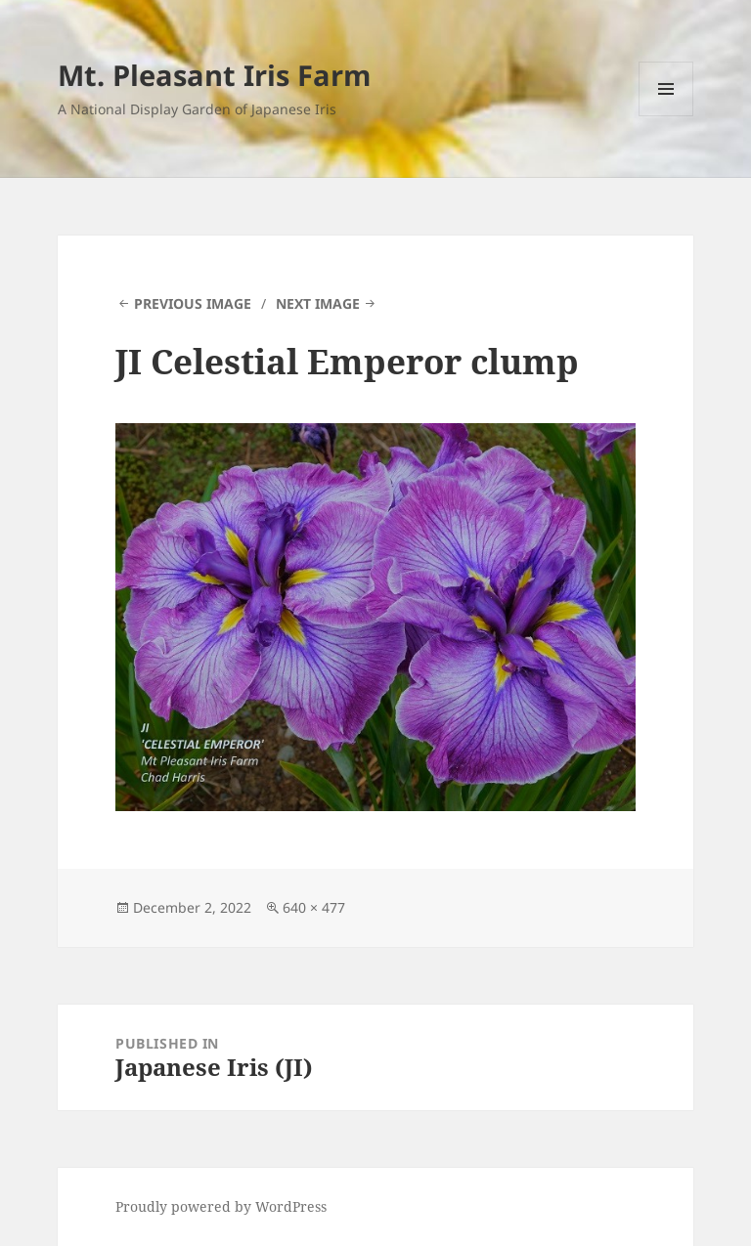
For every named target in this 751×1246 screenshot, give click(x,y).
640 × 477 (314, 907)
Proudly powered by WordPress (221, 1206)
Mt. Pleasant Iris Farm (214, 75)
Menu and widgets (666, 115)
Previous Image (192, 303)
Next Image (318, 303)
